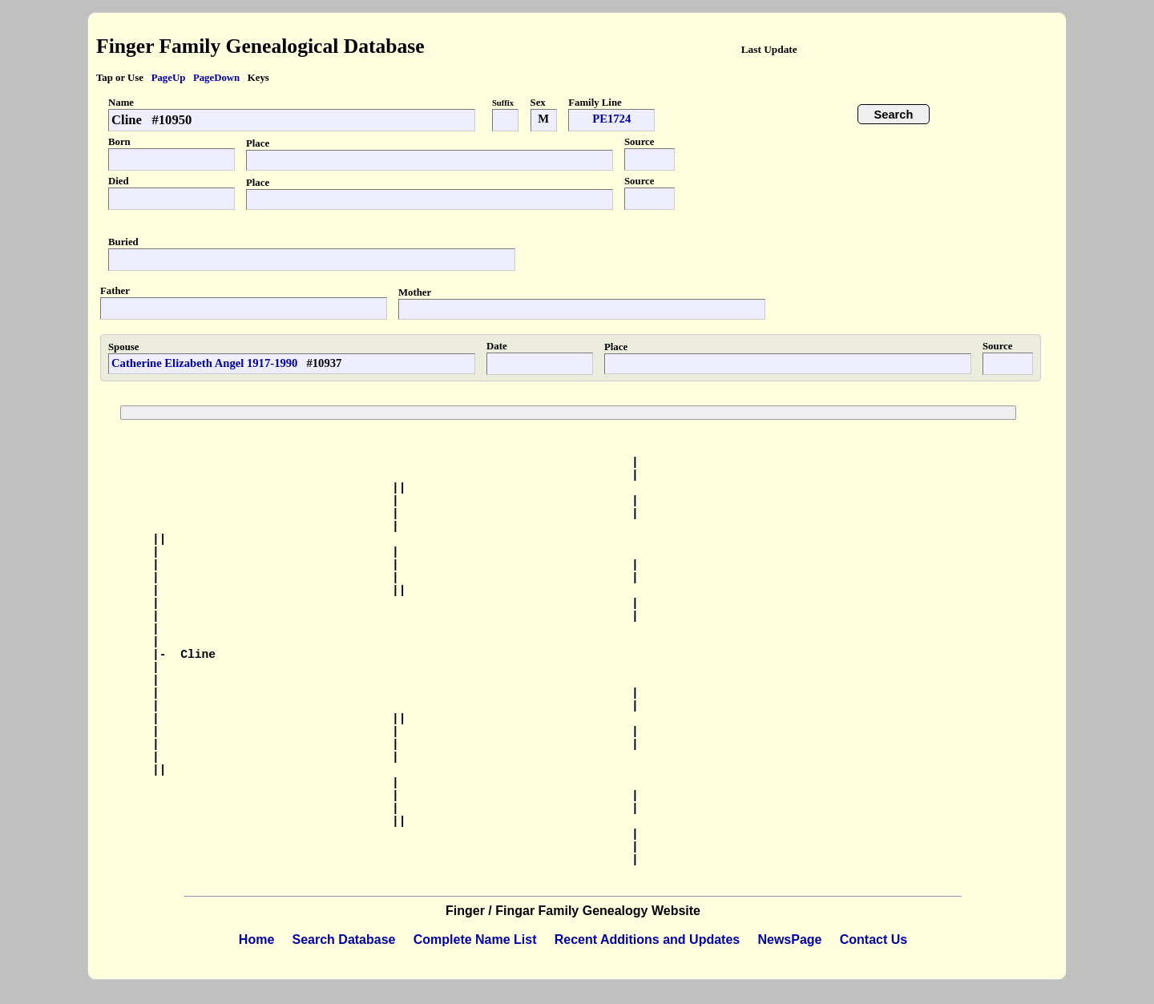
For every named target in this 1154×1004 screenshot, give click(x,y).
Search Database (344, 939)
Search (894, 114)
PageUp (168, 77)
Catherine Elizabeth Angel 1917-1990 (204, 363)
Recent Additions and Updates (647, 939)
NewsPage (789, 939)
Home (256, 939)
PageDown (216, 77)
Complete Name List (475, 939)
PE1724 (611, 118)
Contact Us (873, 939)
